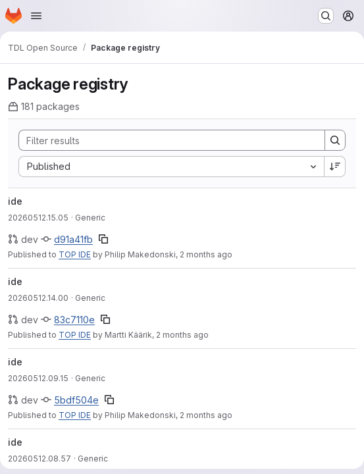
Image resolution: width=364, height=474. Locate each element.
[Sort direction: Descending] (335, 166)
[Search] (165, 140)
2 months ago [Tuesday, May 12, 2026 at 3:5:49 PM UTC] (206, 254)
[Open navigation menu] (36, 15)
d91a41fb (73, 239)
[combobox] (171, 166)
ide (15, 201)
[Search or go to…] (326, 16)
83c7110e (74, 319)
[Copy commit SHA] (103, 239)
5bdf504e (76, 400)
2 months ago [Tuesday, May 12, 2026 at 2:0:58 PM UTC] (182, 335)
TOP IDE (75, 254)
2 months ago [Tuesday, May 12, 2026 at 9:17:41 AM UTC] (206, 415)
